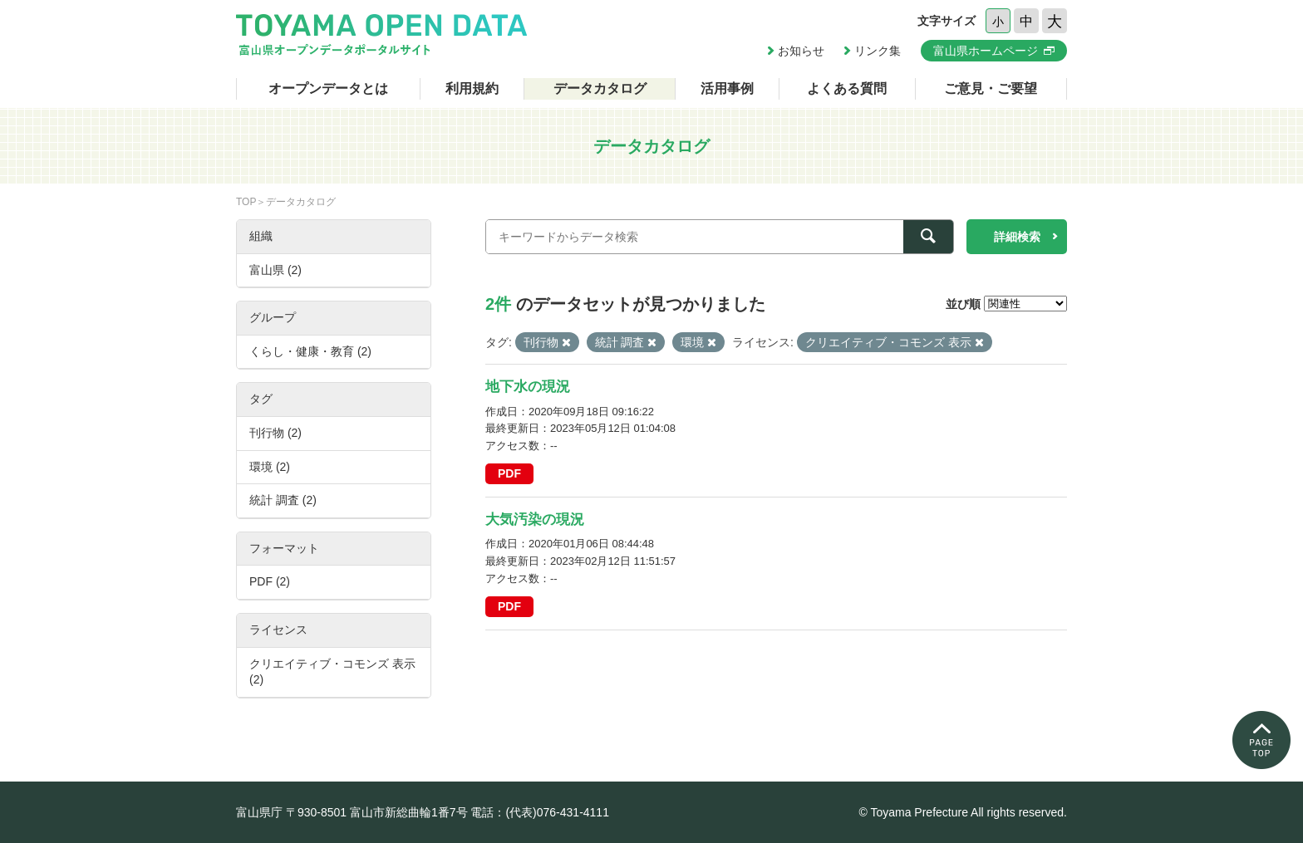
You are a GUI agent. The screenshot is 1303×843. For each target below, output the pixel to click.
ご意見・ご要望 (990, 88)
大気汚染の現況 (534, 519)
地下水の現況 (527, 387)
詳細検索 (1017, 236)
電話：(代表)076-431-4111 (539, 812)
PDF (509, 473)
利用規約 (472, 88)
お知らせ (801, 50)
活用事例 (727, 88)
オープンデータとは (328, 88)
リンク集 (877, 50)
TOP (246, 202)
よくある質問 (847, 88)
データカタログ (600, 88)
